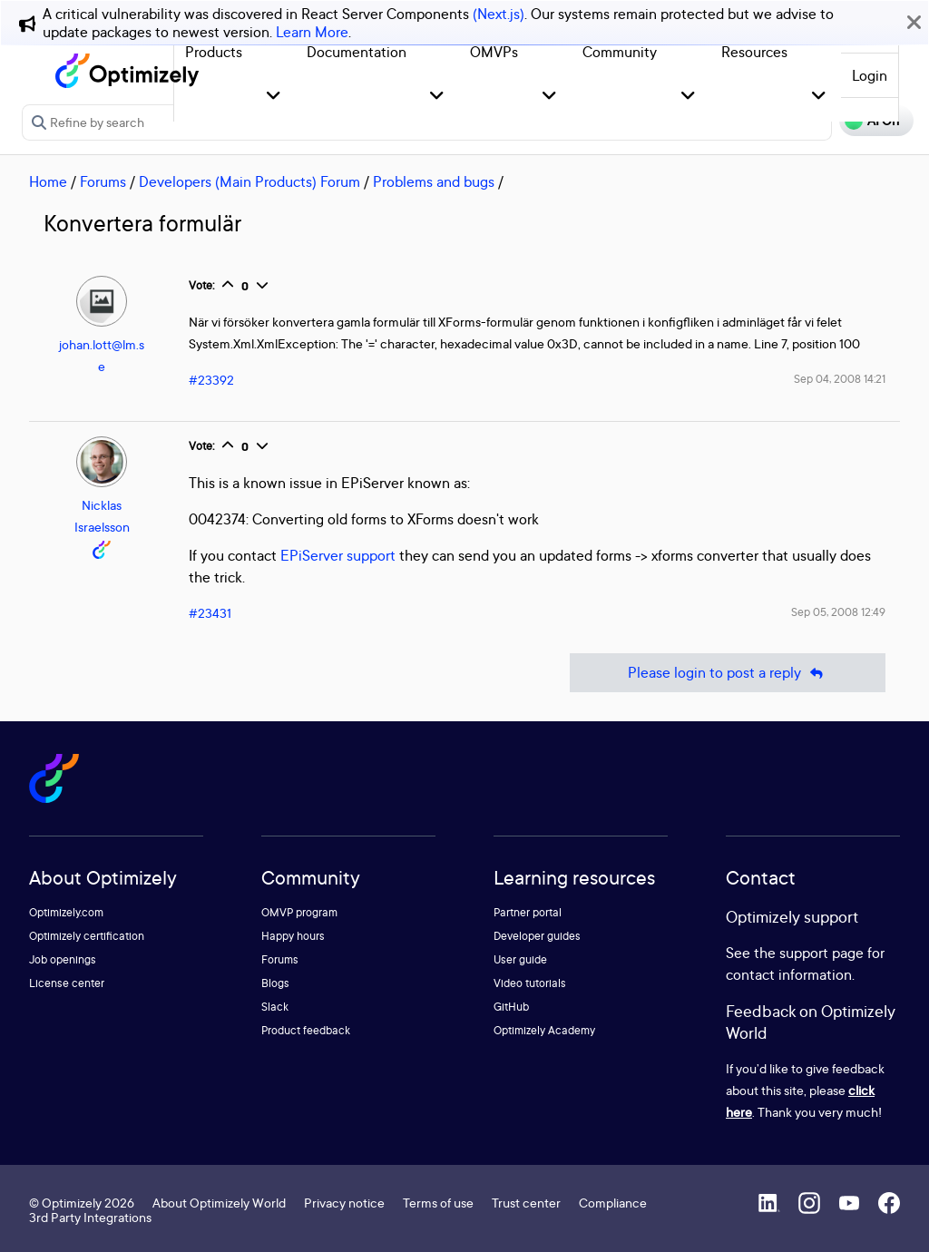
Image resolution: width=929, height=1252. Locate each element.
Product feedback (305, 1030)
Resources (754, 52)
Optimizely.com (66, 912)
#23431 (210, 612)
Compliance (613, 1202)
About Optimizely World (219, 1202)
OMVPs (494, 52)
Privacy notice (344, 1202)
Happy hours (293, 936)
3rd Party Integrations (90, 1217)
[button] (273, 96)
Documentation (356, 52)
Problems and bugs (433, 181)
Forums (103, 181)
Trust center (526, 1202)
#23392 (211, 379)
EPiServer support (338, 555)
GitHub (511, 1006)
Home (48, 181)
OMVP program (299, 912)
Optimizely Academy (544, 1030)
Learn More (312, 32)
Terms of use (438, 1202)
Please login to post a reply (727, 672)
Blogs (275, 983)
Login (869, 75)
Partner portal (528, 912)
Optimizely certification (86, 936)
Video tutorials (530, 983)
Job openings (62, 959)
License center (66, 983)
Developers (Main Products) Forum (249, 181)
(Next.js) (498, 14)
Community (619, 52)
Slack (274, 1006)
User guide (520, 959)
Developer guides (537, 936)
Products (213, 52)
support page (821, 953)
